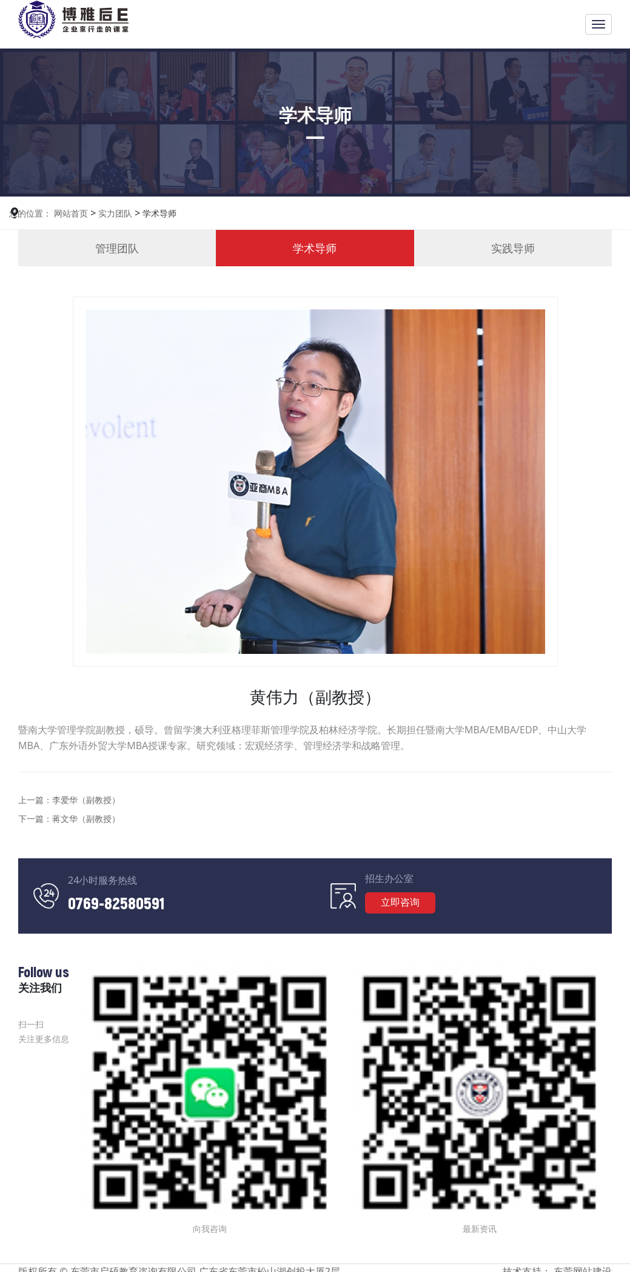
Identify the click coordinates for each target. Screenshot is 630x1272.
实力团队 (114, 213)
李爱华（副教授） (86, 800)
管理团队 (117, 248)
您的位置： (30, 213)
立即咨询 (400, 902)
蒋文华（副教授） (86, 818)
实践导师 (513, 248)
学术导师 (158, 213)
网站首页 (71, 213)
